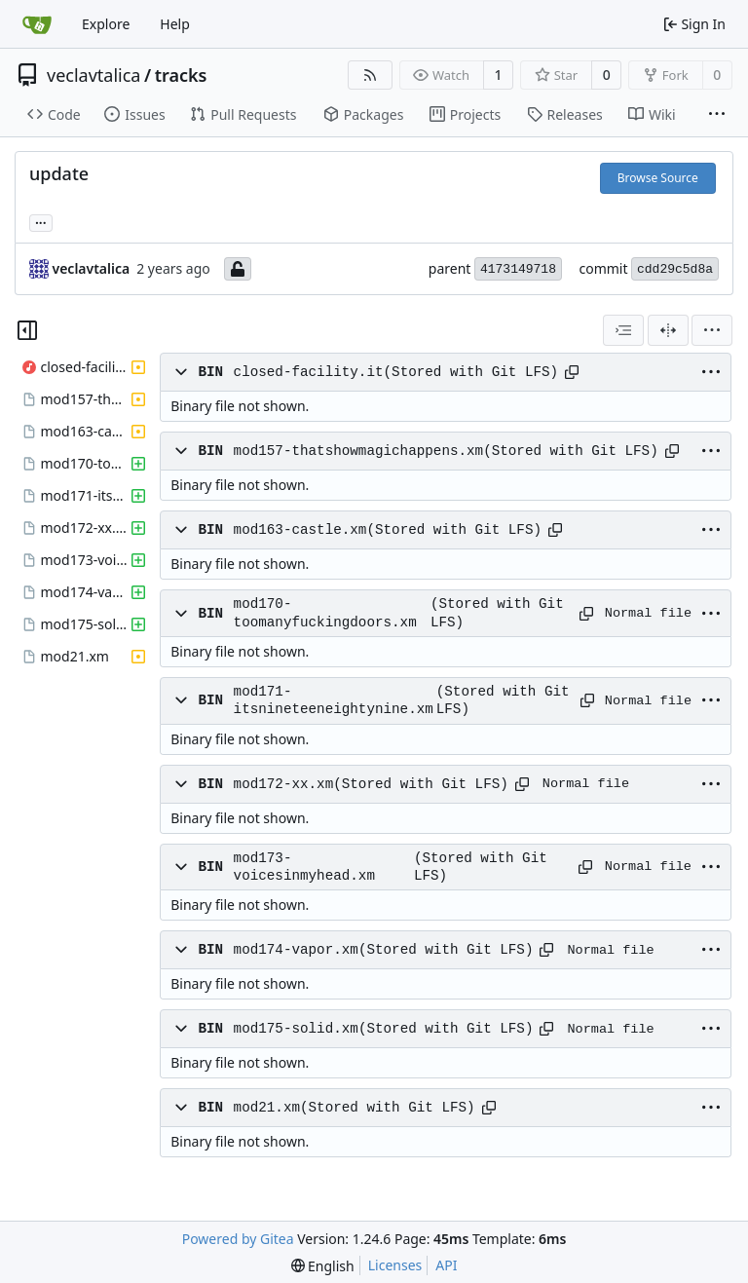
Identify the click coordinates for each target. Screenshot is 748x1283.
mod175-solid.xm (296, 1029)
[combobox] (623, 330)
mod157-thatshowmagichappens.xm (359, 451)
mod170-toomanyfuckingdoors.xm (325, 612)
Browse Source (657, 178)
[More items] (716, 115)
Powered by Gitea (238, 1238)
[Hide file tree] (27, 330)
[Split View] (668, 330)
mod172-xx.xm (284, 784)
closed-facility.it (309, 372)
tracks (181, 75)
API (446, 1265)
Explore (106, 24)
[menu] (712, 330)
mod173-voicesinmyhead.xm (304, 867)
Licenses (395, 1265)
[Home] (37, 24)
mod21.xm (267, 1107)
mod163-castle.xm (300, 530)
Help (175, 24)
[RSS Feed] (370, 75)
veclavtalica (93, 75)
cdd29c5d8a (675, 269)
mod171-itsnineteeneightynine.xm (333, 700)
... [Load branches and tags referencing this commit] (41, 221)
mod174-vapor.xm (296, 950)
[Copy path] (571, 372)
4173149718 (518, 269)
